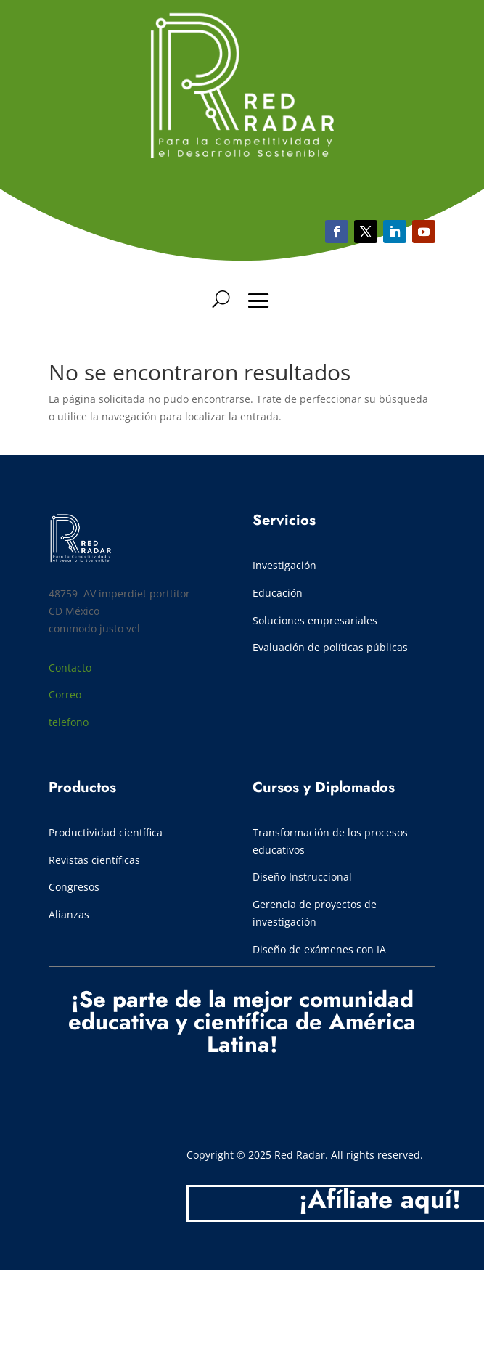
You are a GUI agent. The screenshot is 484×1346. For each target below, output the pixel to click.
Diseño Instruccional (302, 877)
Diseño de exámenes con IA (319, 949)
